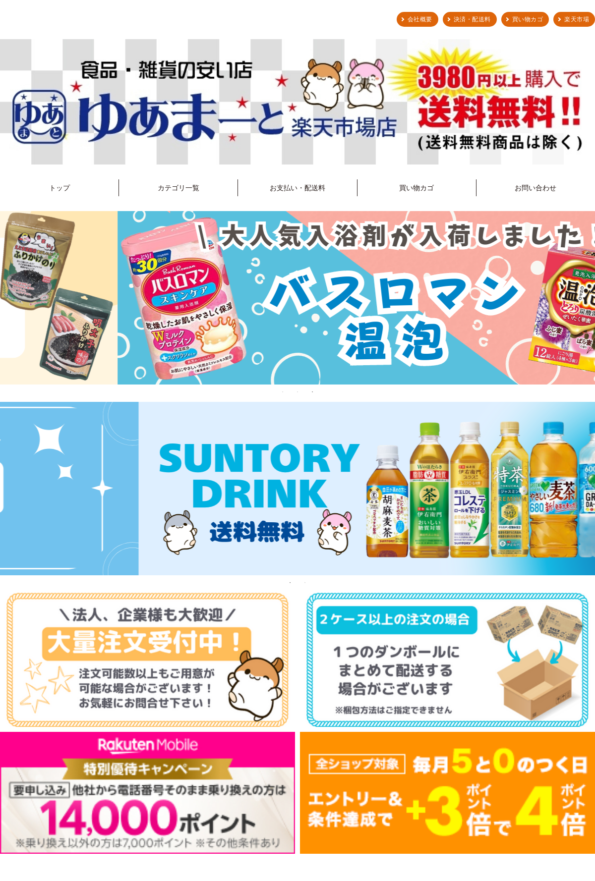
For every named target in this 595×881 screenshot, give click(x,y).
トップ (59, 188)
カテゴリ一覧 (178, 188)
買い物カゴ (527, 19)
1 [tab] (283, 392)
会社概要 (420, 19)
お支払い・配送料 (297, 188)
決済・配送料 (472, 19)
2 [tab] (297, 392)
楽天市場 (576, 19)
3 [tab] (312, 392)
